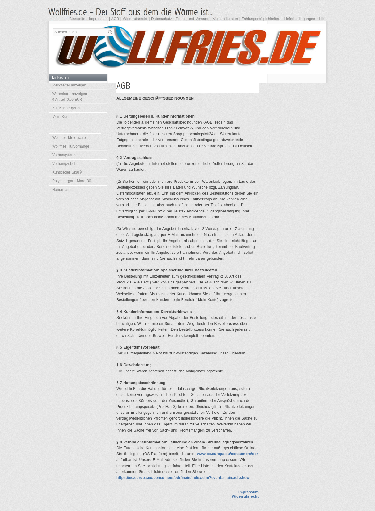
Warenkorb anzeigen (69, 96)
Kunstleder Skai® (67, 172)
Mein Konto (62, 117)
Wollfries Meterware (69, 138)
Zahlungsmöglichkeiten (261, 19)
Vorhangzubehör (66, 163)
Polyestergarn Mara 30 (71, 181)
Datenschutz (161, 19)
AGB (115, 19)
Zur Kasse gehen (67, 108)
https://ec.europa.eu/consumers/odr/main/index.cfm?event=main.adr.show (183, 477)
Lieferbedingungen (299, 19)
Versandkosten (225, 19)
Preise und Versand (192, 19)
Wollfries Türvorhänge (70, 146)
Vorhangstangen (66, 155)
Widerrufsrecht (135, 19)
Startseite (77, 19)
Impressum (98, 19)
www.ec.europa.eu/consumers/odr (227, 454)
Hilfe (323, 19)
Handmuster (62, 189)
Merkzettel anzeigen (69, 85)
